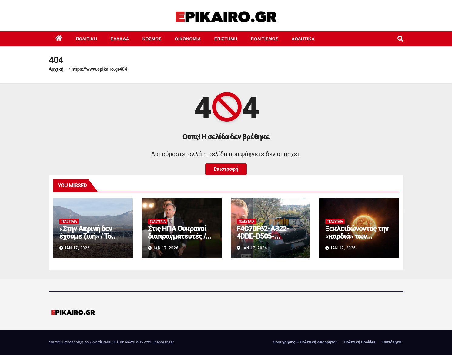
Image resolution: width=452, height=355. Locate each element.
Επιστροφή (226, 169)
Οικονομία (188, 39)
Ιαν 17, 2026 (77, 248)
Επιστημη (225, 39)
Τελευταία (69, 221)
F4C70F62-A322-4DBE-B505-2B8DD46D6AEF (263, 236)
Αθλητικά (303, 39)
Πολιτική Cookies (359, 342)
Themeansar (163, 342)
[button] (400, 38)
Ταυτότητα (391, 342)
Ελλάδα (120, 39)
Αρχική (56, 69)
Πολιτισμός (264, 39)
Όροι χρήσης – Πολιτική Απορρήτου (305, 342)
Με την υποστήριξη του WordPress (80, 342)
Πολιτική (86, 39)
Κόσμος (152, 39)
